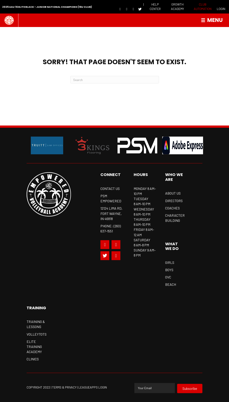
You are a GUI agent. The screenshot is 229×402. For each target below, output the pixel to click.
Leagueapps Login (92, 387)
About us (173, 193)
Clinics (33, 359)
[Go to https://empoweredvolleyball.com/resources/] (155, 6)
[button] (189, 388)
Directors (174, 201)
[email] (154, 388)
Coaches (172, 208)
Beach (170, 284)
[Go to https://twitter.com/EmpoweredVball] (104, 255)
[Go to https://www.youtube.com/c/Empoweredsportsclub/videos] (116, 255)
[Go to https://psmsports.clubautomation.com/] (202, 6)
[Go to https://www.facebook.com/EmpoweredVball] (120, 9)
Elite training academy (34, 346)
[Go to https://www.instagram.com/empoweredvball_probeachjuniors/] (133, 9)
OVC (168, 277)
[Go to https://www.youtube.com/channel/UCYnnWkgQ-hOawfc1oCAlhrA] (126, 9)
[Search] (114, 79)
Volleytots (37, 334)
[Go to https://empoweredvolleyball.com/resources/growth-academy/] (177, 6)
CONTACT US (110, 188)
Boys (169, 270)
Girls (169, 262)
